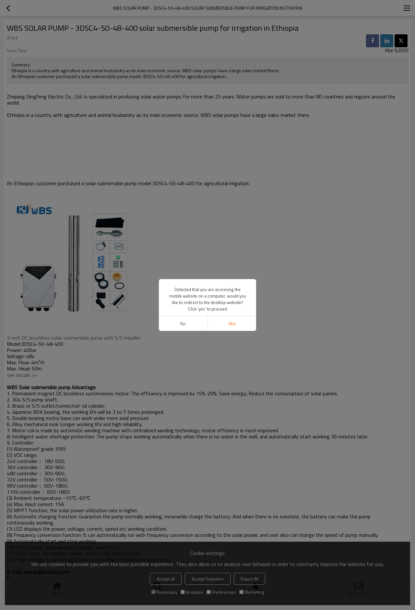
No (183, 323)
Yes (232, 323)
